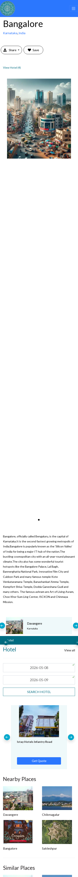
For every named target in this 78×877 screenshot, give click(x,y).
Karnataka (10, 33)
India (22, 33)
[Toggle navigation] (73, 8)
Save (33, 50)
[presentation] (6, 642)
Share (10, 50)
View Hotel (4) (12, 67)
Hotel (10, 640)
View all (69, 650)
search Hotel (39, 692)
